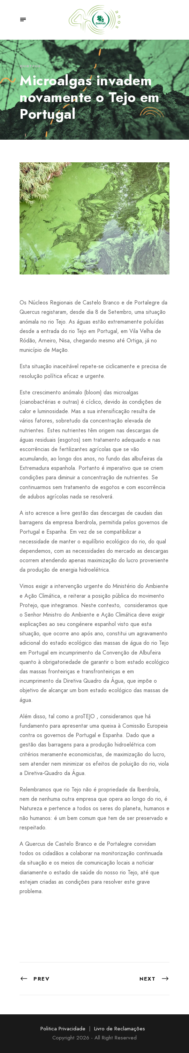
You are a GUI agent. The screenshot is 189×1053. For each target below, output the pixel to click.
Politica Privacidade (62, 1028)
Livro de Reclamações (119, 1028)
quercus (30, 65)
